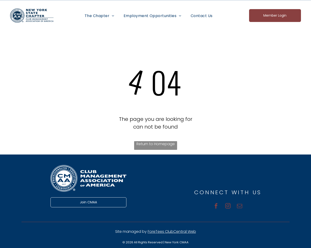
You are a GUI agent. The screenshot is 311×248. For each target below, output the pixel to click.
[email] (241, 205)
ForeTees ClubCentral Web (172, 231)
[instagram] (228, 205)
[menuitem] (99, 15)
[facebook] (214, 205)
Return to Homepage (155, 144)
